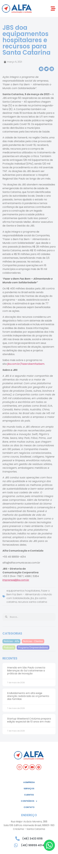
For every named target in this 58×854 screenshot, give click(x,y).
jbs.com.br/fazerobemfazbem (25, 364)
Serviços (29, 788)
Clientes (29, 794)
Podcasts (9, 647)
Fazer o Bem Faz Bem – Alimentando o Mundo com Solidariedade (29, 594)
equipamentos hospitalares (23, 590)
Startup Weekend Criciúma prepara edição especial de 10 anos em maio (29, 720)
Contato (29, 807)
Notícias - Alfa (11, 641)
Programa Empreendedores (33, 647)
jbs (32, 598)
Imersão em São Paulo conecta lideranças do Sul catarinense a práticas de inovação (26, 670)
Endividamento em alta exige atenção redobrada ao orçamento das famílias (28, 696)
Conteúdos (29, 801)
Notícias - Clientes (33, 641)
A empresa (29, 782)
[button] (52, 8)
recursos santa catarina (32, 602)
